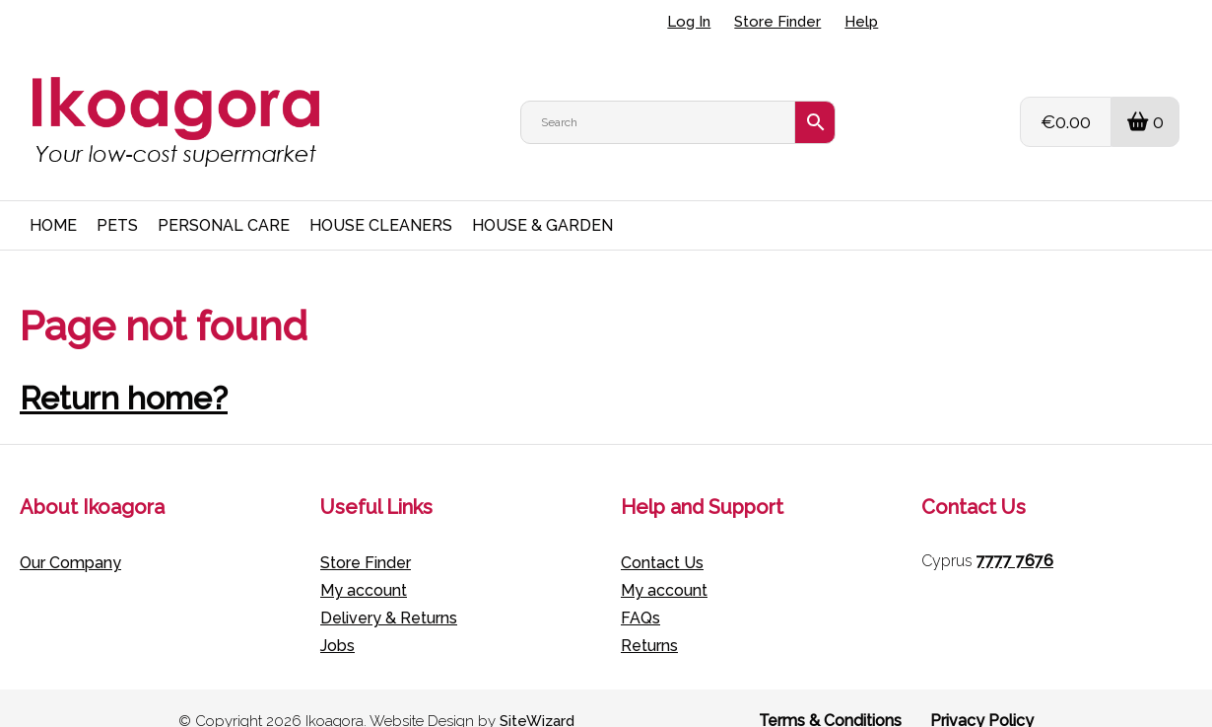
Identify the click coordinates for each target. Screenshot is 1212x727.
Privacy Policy (982, 695)
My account (363, 564)
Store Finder (777, 22)
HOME (53, 199)
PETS (117, 199)
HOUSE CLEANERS (380, 199)
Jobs (337, 620)
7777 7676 (1014, 535)
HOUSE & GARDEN (542, 199)
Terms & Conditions (830, 695)
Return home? (124, 372)
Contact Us (662, 537)
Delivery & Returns (388, 592)
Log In (688, 22)
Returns (649, 620)
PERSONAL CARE (224, 199)
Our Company (70, 537)
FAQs (640, 592)
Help (861, 22)
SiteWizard (537, 695)
